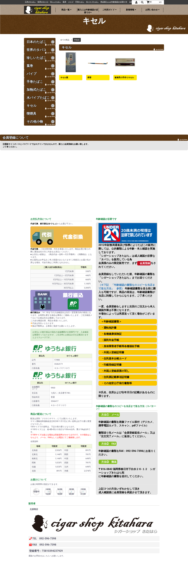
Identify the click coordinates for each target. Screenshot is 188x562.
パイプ (83, 2)
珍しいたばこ (67, 2)
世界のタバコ (55, 2)
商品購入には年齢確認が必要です (126, 2)
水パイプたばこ (104, 2)
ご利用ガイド (109, 9)
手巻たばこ (92, 2)
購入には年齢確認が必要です (88, 10)
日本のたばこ (42, 2)
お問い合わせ (152, 9)
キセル (76, 40)
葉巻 (77, 2)
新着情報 (131, 9)
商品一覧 (66, 9)
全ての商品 (64, 40)
